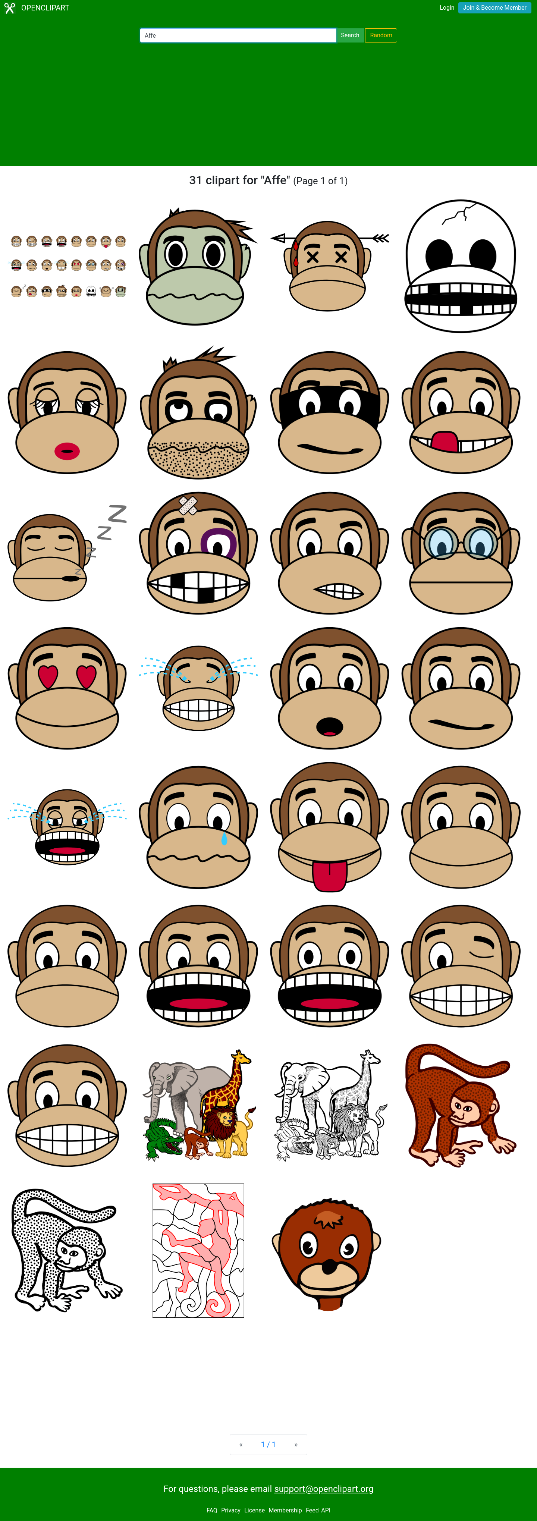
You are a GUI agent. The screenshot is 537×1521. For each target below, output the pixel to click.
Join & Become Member (495, 7)
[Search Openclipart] (238, 35)
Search (350, 35)
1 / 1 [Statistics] (268, 1444)
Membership (285, 1510)
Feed (312, 1510)
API (325, 1510)
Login (447, 7)
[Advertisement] (268, 104)
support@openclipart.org (323, 1489)
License (254, 1510)
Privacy (231, 1510)
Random (381, 35)
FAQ (212, 1510)
